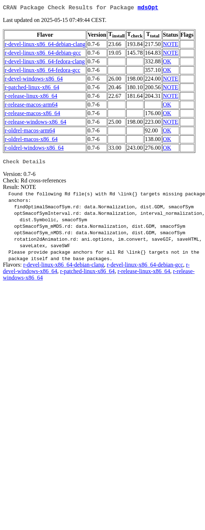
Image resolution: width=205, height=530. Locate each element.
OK (167, 63)
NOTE (170, 45)
